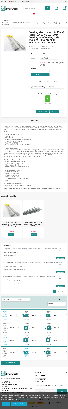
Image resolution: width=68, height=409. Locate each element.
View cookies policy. (24, 399)
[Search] (36, 8)
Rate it (54, 111)
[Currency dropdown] (3, 1)
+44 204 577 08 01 (27, 1)
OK (62, 391)
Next (62, 291)
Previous (51, 291)
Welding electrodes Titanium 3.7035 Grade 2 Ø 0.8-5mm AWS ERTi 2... (33, 224)
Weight (33, 58)
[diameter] (49, 54)
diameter (34, 54)
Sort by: (62, 300)
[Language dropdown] (12, 1)
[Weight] (49, 58)
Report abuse (60, 258)
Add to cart (10, 363)
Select (51, 304)
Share (40, 81)
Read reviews (43, 111)
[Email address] (46, 391)
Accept (6, 404)
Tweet (46, 81)
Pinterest (54, 81)
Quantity (33, 68)
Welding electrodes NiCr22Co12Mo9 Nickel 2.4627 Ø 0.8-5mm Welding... (11, 224)
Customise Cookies (19, 404)
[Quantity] (40, 71)
